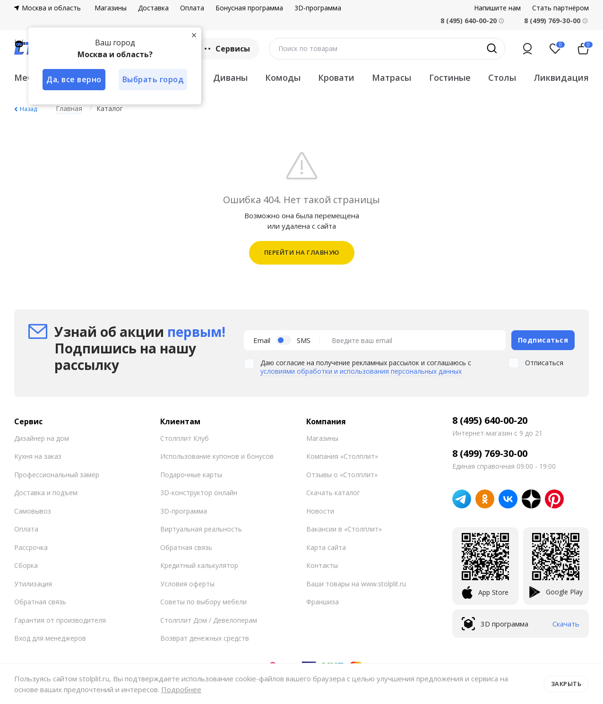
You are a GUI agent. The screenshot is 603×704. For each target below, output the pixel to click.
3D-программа (317, 8)
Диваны (230, 77)
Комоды (283, 77)
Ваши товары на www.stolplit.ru (356, 583)
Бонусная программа (249, 8)
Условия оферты (187, 583)
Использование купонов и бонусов (217, 456)
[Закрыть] (193, 35)
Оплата (192, 8)
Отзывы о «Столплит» (342, 474)
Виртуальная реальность (201, 528)
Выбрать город (153, 79)
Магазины (111, 8)
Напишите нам (497, 8)
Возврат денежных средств (204, 638)
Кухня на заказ (37, 456)
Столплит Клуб (184, 438)
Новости (320, 511)
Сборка (26, 565)
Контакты (322, 565)
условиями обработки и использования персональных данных (361, 371)
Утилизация (33, 583)
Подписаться (543, 339)
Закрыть (566, 683)
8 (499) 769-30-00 (552, 20)
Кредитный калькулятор (199, 565)
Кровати (336, 77)
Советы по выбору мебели (203, 601)
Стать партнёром (560, 8)
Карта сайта (326, 547)
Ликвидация (561, 77)
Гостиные (450, 77)
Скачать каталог (333, 492)
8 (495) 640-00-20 (489, 420)
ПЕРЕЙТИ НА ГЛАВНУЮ (301, 252)
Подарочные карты (191, 474)
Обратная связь (40, 601)
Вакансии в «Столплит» (344, 528)
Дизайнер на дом (41, 438)
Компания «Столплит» (342, 456)
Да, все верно (74, 79)
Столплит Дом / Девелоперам (208, 620)
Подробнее (181, 689)
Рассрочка (31, 547)
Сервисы (226, 48)
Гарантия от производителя (60, 620)
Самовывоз (32, 511)
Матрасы (391, 77)
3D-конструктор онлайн (198, 492)
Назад (28, 109)
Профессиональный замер (56, 474)
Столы (502, 77)
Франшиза (322, 601)
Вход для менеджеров (50, 638)
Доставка (153, 8)
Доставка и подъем (46, 492)
